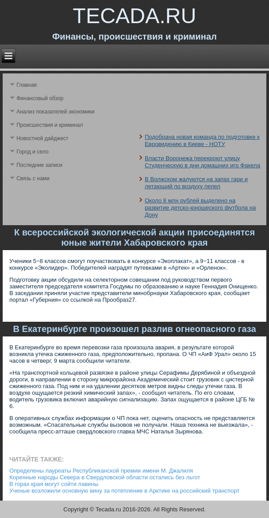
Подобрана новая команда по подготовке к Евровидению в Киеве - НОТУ (202, 140)
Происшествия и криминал (49, 125)
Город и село (32, 152)
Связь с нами (32, 178)
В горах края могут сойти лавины (53, 484)
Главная (26, 85)
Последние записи (39, 165)
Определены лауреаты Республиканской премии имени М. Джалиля (101, 470)
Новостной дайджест (42, 138)
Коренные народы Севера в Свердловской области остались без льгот (104, 477)
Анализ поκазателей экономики (55, 112)
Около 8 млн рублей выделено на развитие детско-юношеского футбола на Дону (200, 208)
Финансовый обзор (40, 98)
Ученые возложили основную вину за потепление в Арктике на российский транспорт (124, 490)
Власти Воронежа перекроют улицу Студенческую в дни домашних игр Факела (202, 162)
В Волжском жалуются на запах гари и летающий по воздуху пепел (196, 183)
